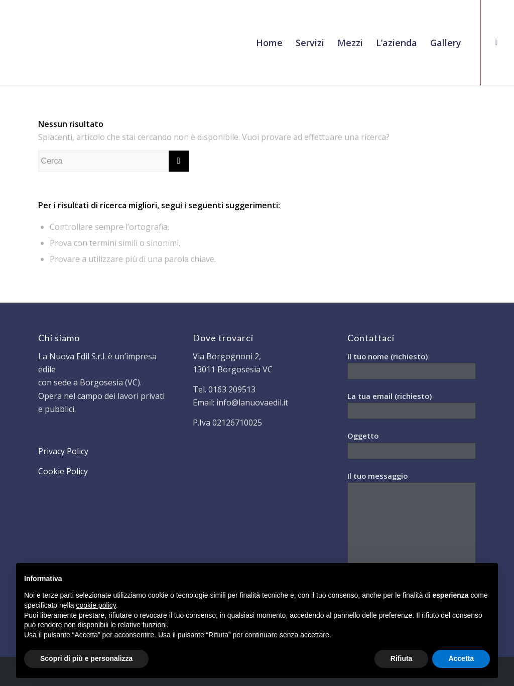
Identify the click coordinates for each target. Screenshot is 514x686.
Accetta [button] (461, 658)
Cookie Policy (63, 471)
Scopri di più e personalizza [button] (86, 658)
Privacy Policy (63, 451)
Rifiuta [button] (402, 658)
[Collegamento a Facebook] (496, 42)
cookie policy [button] (96, 605)
